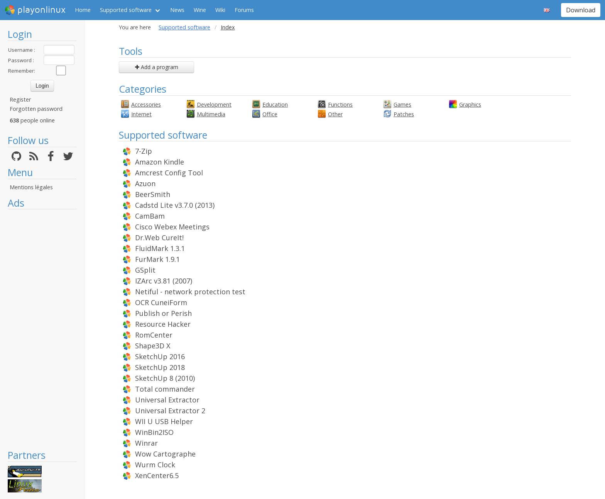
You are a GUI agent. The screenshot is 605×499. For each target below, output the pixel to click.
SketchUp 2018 (160, 367)
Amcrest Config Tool (169, 172)
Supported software (126, 10)
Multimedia (211, 114)
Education (275, 104)
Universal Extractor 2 (170, 410)
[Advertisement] (42, 329)
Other (335, 114)
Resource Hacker (163, 324)
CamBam (150, 216)
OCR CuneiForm (161, 302)
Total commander (165, 389)
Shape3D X (152, 345)
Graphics (470, 104)
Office (269, 114)
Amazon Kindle (159, 161)
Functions (340, 104)
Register (20, 99)
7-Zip (143, 151)
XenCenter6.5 (157, 475)
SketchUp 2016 (160, 356)
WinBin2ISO (154, 432)
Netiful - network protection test (190, 291)
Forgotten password (36, 108)
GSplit (145, 270)
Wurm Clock (155, 464)
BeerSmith (152, 194)
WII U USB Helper (164, 421)
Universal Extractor (167, 399)
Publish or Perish (163, 313)
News (177, 10)
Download (580, 10)
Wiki (220, 10)
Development (214, 104)
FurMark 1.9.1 (157, 259)
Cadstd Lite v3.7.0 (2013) (175, 205)
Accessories (146, 104)
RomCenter (153, 334)
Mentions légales (31, 187)
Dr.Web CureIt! (159, 237)
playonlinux (35, 10)
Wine (200, 10)
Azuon (145, 183)
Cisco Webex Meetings (172, 226)
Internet (141, 114)
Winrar (146, 443)
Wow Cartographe (165, 453)
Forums (244, 10)
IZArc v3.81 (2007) (163, 280)
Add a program (156, 67)
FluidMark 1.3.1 (160, 248)
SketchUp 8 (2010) (165, 378)
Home (83, 10)
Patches (404, 114)
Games (402, 104)
